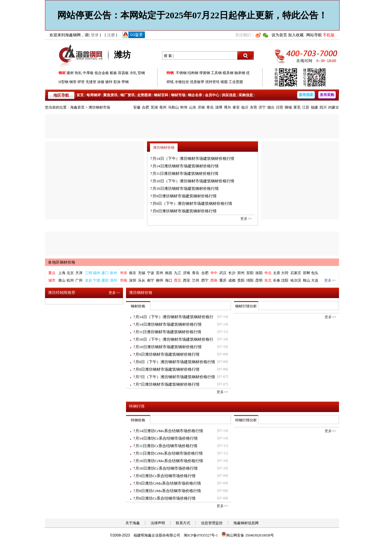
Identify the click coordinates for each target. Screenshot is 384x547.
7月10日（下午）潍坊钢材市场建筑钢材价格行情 (192, 181)
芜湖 (154, 107)
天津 (78, 273)
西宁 (204, 280)
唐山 (61, 280)
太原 (276, 273)
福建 (314, 107)
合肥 (145, 107)
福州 (96, 273)
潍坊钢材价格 (164, 147)
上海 (61, 273)
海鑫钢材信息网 (246, 523)
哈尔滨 (295, 280)
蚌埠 (184, 107)
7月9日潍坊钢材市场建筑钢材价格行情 (183, 196)
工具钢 (216, 73)
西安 (186, 280)
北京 (70, 273)
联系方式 (183, 523)
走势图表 (144, 95)
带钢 (125, 82)
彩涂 (117, 82)
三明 (88, 273)
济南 (201, 107)
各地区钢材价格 (61, 262)
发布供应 (306, 95)
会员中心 (212, 95)
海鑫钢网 (82, 55)
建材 (70, 73)
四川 (323, 107)
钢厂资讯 (127, 95)
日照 (279, 107)
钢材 (62, 73)
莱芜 (297, 107)
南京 (132, 273)
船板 (113, 73)
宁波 (150, 273)
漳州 (113, 280)
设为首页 (279, 35)
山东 (192, 107)
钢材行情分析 (246, 306)
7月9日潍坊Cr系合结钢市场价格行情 (164, 476)
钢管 (72, 82)
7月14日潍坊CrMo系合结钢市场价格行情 (168, 431)
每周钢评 (93, 95)
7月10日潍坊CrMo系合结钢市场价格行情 (168, 461)
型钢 (141, 73)
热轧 (78, 73)
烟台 (270, 107)
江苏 (305, 107)
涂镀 (100, 82)
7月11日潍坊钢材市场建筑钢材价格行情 (184, 173)
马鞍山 (173, 107)
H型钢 (63, 82)
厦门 (105, 273)
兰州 (195, 280)
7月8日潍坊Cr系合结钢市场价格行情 (164, 498)
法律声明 (158, 523)
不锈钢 (181, 73)
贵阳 (240, 280)
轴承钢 (239, 73)
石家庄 (295, 273)
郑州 (240, 273)
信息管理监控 (212, 523)
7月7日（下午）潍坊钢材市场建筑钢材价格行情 (174, 377)
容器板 (123, 73)
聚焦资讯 (110, 95)
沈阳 (284, 280)
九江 (177, 273)
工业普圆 (236, 82)
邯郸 (306, 273)
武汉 (222, 273)
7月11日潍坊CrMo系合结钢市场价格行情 (168, 453)
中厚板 (88, 73)
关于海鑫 (132, 523)
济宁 (262, 107)
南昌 (168, 273)
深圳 (132, 280)
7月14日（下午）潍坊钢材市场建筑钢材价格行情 (192, 158)
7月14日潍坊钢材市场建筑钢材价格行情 (184, 166)
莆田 (105, 280)
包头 (314, 273)
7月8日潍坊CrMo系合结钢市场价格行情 (167, 491)
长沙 (232, 273)
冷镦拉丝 (182, 82)
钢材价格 (138, 306)
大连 (314, 280)
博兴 (227, 107)
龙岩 (88, 280)
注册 (111, 35)
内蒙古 (333, 107)
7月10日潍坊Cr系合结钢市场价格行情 (165, 468)
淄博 (218, 107)
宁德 (96, 280)
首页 (80, 95)
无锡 (141, 273)
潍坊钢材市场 (99, 107)
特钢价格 (138, 420)
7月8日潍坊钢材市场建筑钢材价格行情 (183, 211)
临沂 (244, 107)
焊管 (81, 82)
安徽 (136, 107)
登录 (95, 35)
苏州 (159, 273)
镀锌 (108, 82)
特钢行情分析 (246, 420)
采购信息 (245, 95)
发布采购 (327, 95)
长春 (276, 280)
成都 (232, 280)
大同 (284, 273)
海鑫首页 (77, 107)
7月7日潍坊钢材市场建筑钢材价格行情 (166, 384)
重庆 (222, 280)
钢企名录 (195, 95)
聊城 (288, 107)
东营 (253, 107)
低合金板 (101, 73)
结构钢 (193, 73)
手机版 (328, 35)
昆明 (258, 280)
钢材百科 (161, 95)
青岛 (210, 107)
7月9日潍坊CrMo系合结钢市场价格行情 (167, 483)
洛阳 (258, 273)
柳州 (159, 280)
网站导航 (314, 35)
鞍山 (306, 280)
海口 (168, 280)
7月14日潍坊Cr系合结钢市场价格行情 (165, 438)
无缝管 (91, 82)
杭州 (70, 280)
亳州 (162, 107)
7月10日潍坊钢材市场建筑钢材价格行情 (184, 188)
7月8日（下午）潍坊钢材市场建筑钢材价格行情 (191, 203)
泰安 (236, 107)
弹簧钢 (204, 73)
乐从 (141, 280)
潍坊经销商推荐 (61, 292)
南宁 (150, 280)
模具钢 (228, 73)
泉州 (113, 273)
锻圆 (224, 82)
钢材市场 (178, 95)
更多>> (246, 219)
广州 (78, 280)
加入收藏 (296, 35)
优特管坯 (212, 82)
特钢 (170, 73)
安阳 (250, 273)
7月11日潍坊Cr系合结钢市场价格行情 (165, 446)
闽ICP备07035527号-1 (201, 535)
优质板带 (197, 82)
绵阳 (250, 280)
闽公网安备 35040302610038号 (247, 535)
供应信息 (229, 95)
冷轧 (133, 73)
